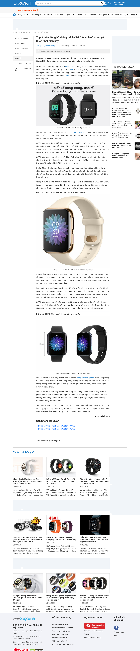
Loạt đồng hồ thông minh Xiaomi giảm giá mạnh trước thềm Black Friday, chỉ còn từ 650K (27, 539)
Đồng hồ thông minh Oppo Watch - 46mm (56, 429)
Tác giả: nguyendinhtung (45, 45)
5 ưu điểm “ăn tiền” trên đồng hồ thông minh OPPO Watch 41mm (122, 135)
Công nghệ (22, 15)
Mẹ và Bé (69, 15)
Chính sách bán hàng (60, 634)
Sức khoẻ (92, 15)
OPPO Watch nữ (80, 132)
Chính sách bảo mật (59, 641)
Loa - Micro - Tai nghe (23, 63)
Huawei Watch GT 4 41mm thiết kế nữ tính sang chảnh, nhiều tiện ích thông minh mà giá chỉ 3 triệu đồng (121, 112)
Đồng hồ (44, 32)
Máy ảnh (18, 53)
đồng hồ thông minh (85, 378)
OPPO (71, 69)
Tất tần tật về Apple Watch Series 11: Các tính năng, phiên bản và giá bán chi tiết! (94, 598)
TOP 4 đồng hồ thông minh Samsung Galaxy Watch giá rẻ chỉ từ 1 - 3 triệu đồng (122, 125)
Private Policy (119, 632)
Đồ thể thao (58, 15)
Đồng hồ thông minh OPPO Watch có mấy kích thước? (120, 156)
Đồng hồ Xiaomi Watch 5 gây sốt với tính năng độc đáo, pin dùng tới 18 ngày (60, 481)
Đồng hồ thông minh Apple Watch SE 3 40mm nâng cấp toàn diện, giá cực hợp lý (61, 598)
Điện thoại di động (21, 38)
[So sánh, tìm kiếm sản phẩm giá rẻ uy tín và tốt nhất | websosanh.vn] (23, 3)
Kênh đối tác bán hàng (92, 637)
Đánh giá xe (103, 15)
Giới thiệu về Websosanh (93, 631)
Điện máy (46, 15)
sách (67, 75)
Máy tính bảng (20, 43)
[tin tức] (14, 14)
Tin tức (25, 32)
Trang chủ (16, 32)
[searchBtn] (102, 3)
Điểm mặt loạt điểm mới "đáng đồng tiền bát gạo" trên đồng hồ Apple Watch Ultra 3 (94, 539)
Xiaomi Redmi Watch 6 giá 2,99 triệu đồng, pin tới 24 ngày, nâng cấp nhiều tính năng (27, 481)
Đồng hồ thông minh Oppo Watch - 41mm (56, 426)
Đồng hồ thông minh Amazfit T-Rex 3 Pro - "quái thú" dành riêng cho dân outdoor (94, 481)
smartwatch (70, 66)
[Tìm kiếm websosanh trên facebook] (116, 628)
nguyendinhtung (102, 416)
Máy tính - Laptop (21, 48)
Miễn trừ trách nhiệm (60, 638)
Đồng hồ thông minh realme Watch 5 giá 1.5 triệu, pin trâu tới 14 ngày (27, 598)
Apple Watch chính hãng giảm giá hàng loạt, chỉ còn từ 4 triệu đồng (61, 538)
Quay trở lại (51, 441)
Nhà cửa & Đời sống (119, 15)
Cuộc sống (35, 15)
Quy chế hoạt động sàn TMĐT (63, 644)
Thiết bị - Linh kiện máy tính (23, 69)
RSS (115, 635)
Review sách (81, 15)
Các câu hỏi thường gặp (61, 631)
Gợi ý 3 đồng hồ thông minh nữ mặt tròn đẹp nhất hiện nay (121, 145)
